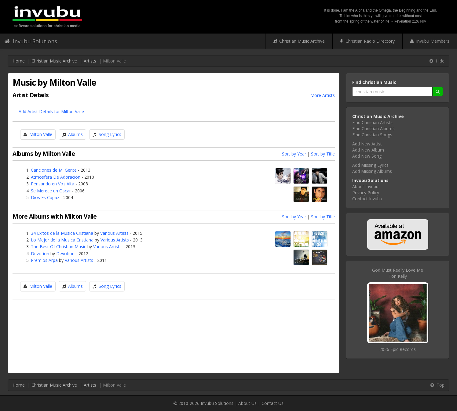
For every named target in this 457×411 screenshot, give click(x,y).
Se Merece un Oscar (51, 191)
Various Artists (114, 233)
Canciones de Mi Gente (54, 170)
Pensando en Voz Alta (52, 184)
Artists (90, 61)
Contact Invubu (367, 199)
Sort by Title (323, 154)
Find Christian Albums (373, 128)
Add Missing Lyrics (370, 165)
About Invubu (365, 186)
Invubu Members (429, 41)
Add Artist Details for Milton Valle (51, 111)
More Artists (322, 95)
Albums (75, 134)
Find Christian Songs (372, 135)
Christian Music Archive (299, 41)
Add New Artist (367, 144)
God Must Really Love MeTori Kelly (397, 273)
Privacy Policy (365, 192)
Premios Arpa (44, 260)
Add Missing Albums (372, 171)
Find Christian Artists (372, 122)
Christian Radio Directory (367, 41)
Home (19, 61)
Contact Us (272, 403)
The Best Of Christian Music (58, 246)
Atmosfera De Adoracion (55, 177)
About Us (247, 403)
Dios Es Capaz (45, 197)
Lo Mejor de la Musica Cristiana (62, 240)
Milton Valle (40, 134)
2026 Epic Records (397, 349)
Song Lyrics (110, 134)
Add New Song (367, 156)
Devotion (40, 253)
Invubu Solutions (31, 41)
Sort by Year (294, 154)
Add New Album (368, 150)
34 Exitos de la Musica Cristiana (62, 233)
